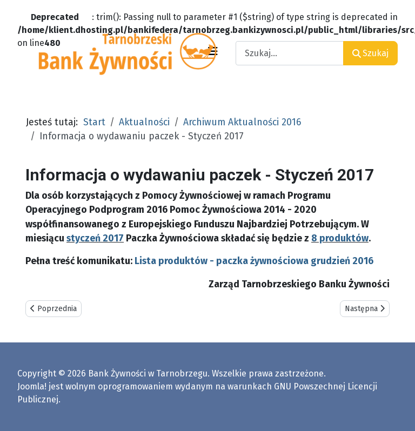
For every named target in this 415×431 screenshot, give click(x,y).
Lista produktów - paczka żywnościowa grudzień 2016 (254, 261)
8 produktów (340, 238)
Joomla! (31, 386)
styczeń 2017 (95, 238)
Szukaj (370, 53)
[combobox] (290, 53)
